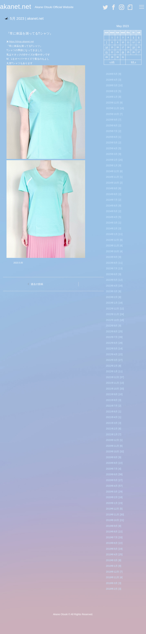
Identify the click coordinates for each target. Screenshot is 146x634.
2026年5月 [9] (113, 74)
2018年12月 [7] (114, 571)
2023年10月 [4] (114, 251)
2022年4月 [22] (114, 354)
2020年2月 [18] (114, 497)
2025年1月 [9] (113, 165)
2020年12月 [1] (114, 440)
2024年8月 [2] (113, 194)
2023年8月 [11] (114, 262)
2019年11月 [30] (115, 514)
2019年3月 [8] (113, 560)
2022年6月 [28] (114, 342)
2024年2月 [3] (113, 228)
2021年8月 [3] (113, 400)
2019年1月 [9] (113, 565)
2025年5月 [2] (113, 142)
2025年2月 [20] (114, 159)
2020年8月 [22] (114, 463)
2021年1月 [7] (113, 434)
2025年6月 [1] (113, 137)
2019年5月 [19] (114, 548)
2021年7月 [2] (113, 405)
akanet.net (15, 6)
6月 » (133, 62)
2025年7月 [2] (113, 131)
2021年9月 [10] (114, 394)
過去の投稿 (37, 284)
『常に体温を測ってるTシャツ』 (30, 33)
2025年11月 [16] (115, 108)
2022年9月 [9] (113, 325)
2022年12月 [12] (115, 308)
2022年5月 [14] (114, 348)
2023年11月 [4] (114, 245)
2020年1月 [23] (114, 503)
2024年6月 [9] (113, 205)
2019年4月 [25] (114, 554)
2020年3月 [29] (114, 491)
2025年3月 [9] (113, 154)
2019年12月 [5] (114, 508)
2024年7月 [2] (113, 199)
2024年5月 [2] (113, 211)
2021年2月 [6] (113, 428)
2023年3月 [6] (113, 291)
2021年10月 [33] (115, 388)
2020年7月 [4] (113, 468)
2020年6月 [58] (114, 474)
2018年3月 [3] (113, 583)
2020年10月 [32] (115, 451)
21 (106, 52)
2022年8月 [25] (114, 331)
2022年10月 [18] (115, 320)
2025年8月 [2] (113, 125)
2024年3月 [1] (113, 222)
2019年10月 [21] (115, 520)
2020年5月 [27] (114, 480)
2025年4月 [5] (113, 148)
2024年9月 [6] (113, 188)
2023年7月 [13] (114, 268)
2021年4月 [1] (113, 417)
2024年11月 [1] (114, 176)
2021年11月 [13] (115, 382)
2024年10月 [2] (114, 182)
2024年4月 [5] (113, 217)
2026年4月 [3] (113, 79)
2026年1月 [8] (113, 96)
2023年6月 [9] (113, 274)
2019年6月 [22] (114, 543)
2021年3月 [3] (113, 423)
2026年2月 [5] (113, 91)
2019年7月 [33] (114, 537)
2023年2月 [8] (113, 297)
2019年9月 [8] (113, 526)
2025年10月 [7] (114, 114)
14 (106, 47)
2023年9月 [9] (113, 257)
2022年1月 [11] (114, 371)
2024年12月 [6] (114, 171)
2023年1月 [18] (114, 302)
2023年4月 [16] (114, 285)
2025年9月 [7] (113, 119)
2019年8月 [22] (114, 531)
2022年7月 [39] (114, 337)
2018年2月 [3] (113, 588)
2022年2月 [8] (113, 365)
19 (133, 47)
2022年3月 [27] (114, 360)
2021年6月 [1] (113, 411)
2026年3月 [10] (114, 85)
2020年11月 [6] (114, 445)
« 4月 (112, 62)
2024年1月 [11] (114, 234)
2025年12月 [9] (114, 102)
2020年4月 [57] (114, 485)
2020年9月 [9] (113, 457)
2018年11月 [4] (114, 577)
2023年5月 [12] (114, 279)
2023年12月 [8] (114, 239)
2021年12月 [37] (115, 377)
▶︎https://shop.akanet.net (20, 41)
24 (123, 52)
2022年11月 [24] (115, 314)
